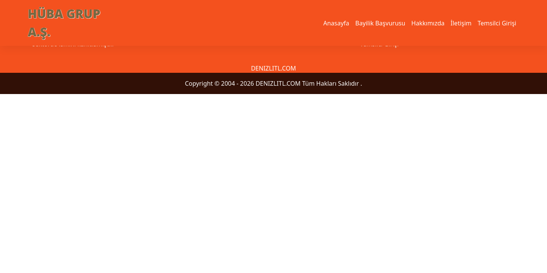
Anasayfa (336, 23)
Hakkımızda (427, 23)
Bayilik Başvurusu (380, 23)
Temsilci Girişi (497, 23)
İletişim (461, 23)
